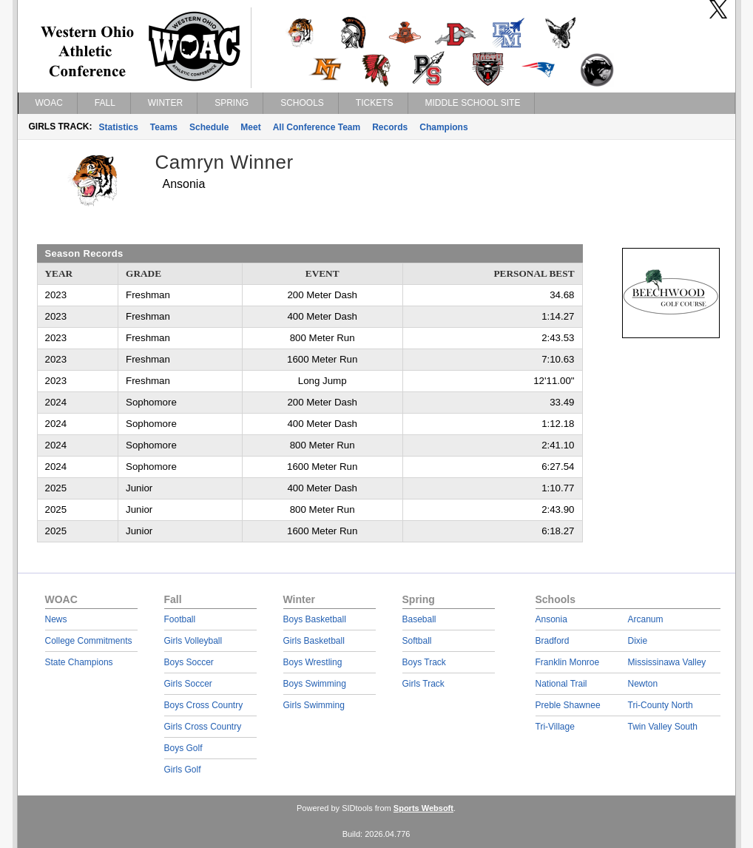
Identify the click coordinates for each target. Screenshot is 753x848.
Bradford (553, 641)
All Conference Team (316, 127)
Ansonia (551, 619)
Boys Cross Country (203, 705)
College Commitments (88, 641)
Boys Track (424, 662)
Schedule (209, 127)
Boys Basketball (314, 619)
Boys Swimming (314, 684)
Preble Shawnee (568, 705)
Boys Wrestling (312, 662)
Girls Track (423, 684)
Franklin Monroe (568, 662)
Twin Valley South (663, 726)
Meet (250, 127)
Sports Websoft (423, 808)
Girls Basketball (314, 641)
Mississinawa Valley (667, 662)
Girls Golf (182, 769)
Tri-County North (660, 705)
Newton (643, 684)
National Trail (561, 684)
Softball (417, 641)
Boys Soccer (189, 662)
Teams (164, 127)
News (56, 619)
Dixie (638, 641)
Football (180, 619)
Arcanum (645, 619)
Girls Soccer (188, 684)
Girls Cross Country (203, 726)
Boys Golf (183, 748)
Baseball (419, 619)
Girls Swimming (314, 705)
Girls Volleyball (193, 641)
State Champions (79, 662)
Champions (443, 127)
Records (390, 127)
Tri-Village (555, 726)
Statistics (118, 127)
